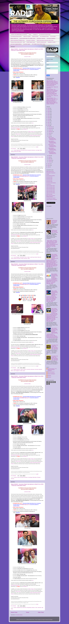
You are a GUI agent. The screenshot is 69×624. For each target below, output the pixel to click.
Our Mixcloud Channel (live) (44, 34)
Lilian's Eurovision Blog (50, 192)
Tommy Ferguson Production (51, 199)
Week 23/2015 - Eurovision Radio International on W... (52, 152)
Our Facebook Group (44, 36)
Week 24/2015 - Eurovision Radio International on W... (52, 149)
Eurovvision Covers (23, 257)
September (51, 131)
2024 (49, 111)
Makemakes (34, 477)
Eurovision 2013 (49, 177)
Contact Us (35, 34)
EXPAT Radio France (31, 42)
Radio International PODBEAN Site (18, 40)
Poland (22, 258)
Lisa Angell (37, 150)
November (51, 128)
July (49, 134)
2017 (49, 122)
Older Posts (41, 612)
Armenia (15, 477)
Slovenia (12, 478)
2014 (49, 163)
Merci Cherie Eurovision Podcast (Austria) (50, 196)
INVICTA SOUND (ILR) (41, 42)
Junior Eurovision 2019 (50, 191)
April (50, 157)
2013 (49, 165)
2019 (49, 119)
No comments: (13, 148)
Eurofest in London (51, 42)
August (50, 133)
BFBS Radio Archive (50, 171)
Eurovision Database (51, 38)
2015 (49, 125)
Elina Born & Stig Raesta (26, 607)
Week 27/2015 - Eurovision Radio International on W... (52, 138)
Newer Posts (14, 612)
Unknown (49, 375)
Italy (42, 607)
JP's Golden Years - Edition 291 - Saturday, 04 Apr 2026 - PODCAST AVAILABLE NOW (54, 347)
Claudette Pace (19, 607)
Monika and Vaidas (17, 151)
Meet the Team (35, 36)
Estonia (33, 607)
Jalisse (28, 257)
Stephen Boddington (51, 373)
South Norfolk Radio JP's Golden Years (27, 38)
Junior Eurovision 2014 (50, 187)
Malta (12, 608)
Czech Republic (16, 257)
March (50, 158)
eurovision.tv (48, 184)
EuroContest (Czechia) (50, 175)
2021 (49, 116)
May (49, 155)
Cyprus (22, 369)
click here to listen (27, 56)
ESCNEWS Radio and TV (24, 69)
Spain (24, 370)
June (50, 136)
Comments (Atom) (19, 614)
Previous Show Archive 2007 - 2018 (18, 42)
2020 (49, 117)
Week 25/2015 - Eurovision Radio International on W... (52, 145)
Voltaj (28, 258)
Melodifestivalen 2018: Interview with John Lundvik (54, 231)
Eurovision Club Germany (51, 182)
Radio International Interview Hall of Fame (45, 40)
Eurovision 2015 (24, 150)
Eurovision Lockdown (30, 40)
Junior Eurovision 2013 (50, 185)
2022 (49, 114)
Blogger (51, 619)
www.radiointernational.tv (15, 127)
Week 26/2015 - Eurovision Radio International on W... (52, 142)
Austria (18, 477)
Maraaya (38, 477)
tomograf (43, 619)
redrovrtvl (49, 377)
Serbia (21, 370)
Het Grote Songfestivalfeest (16, 44)
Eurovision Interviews (31, 150)
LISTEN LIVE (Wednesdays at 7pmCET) (19, 34)
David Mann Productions (50, 172)
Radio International (51, 372)
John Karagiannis (16, 370)
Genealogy (30, 477)
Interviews (39, 607)
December (51, 126)
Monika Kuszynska (17, 258)
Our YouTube (53, 36)
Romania (25, 258)
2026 (49, 108)
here (32, 229)
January (50, 161)
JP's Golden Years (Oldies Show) (38, 44)
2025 (49, 109)
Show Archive (18, 134)
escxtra (47, 174)
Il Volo (36, 607)
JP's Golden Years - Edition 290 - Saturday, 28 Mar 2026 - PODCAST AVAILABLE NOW (54, 358)
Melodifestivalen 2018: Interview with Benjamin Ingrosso (54, 222)
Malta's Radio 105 (14, 38)
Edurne (25, 369)
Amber (15, 607)
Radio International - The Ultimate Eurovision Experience (52, 369)
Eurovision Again (26, 44)
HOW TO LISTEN (26, 36)
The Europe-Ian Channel (50, 198)
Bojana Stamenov (17, 369)
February (50, 160)
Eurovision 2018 (49, 181)
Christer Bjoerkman (17, 150)
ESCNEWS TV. (25, 129)
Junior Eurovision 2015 (50, 188)
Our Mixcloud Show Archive (16, 36)
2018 (49, 120)
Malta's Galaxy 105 (31, 131)
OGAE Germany (49, 194)
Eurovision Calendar (41, 38)
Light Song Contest (33, 257)
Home (30, 34)
